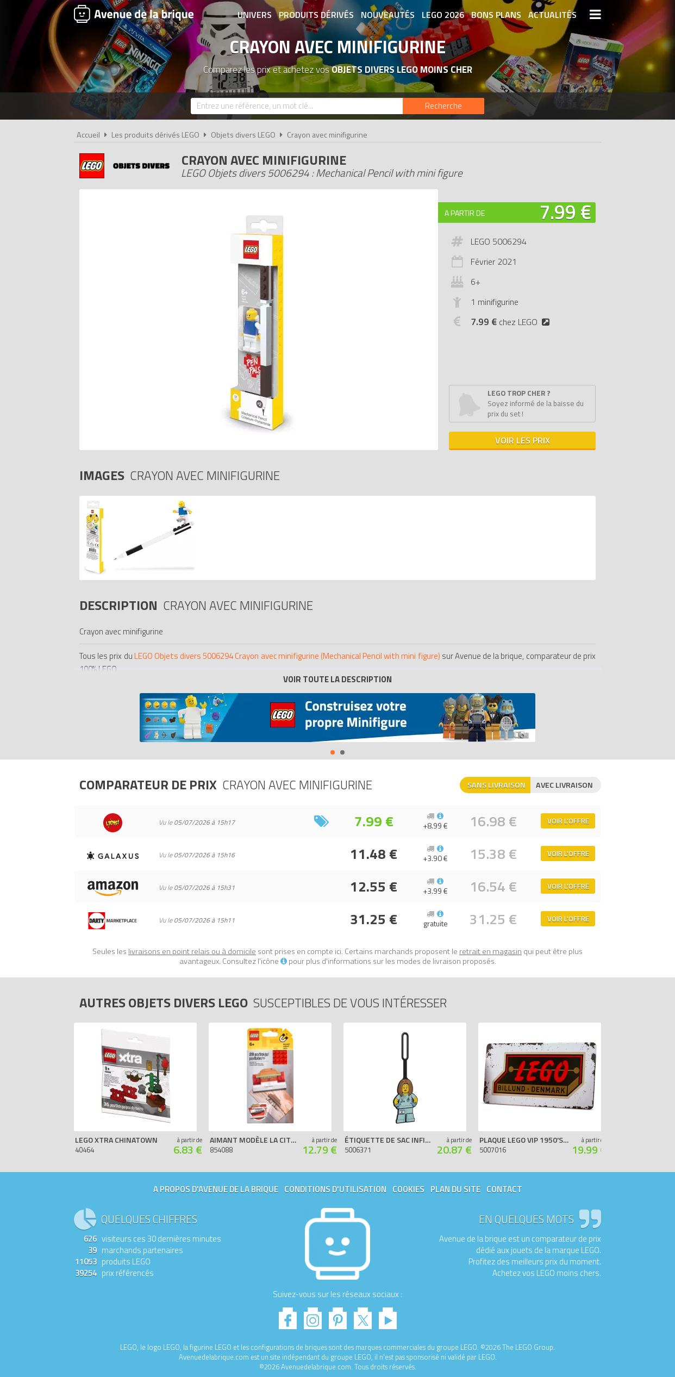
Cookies (408, 1189)
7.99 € (565, 212)
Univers (255, 14)
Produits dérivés (316, 14)
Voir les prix (522, 440)
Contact (504, 1189)
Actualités (552, 14)
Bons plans (496, 14)
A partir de (465, 213)
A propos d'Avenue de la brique (215, 1189)
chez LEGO (512, 321)
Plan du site (455, 1189)
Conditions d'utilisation (335, 1189)
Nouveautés (388, 14)
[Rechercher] (443, 106)
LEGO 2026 (443, 14)
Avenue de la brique (133, 13)
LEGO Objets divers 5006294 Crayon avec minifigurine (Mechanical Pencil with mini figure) (287, 656)
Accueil (88, 135)
